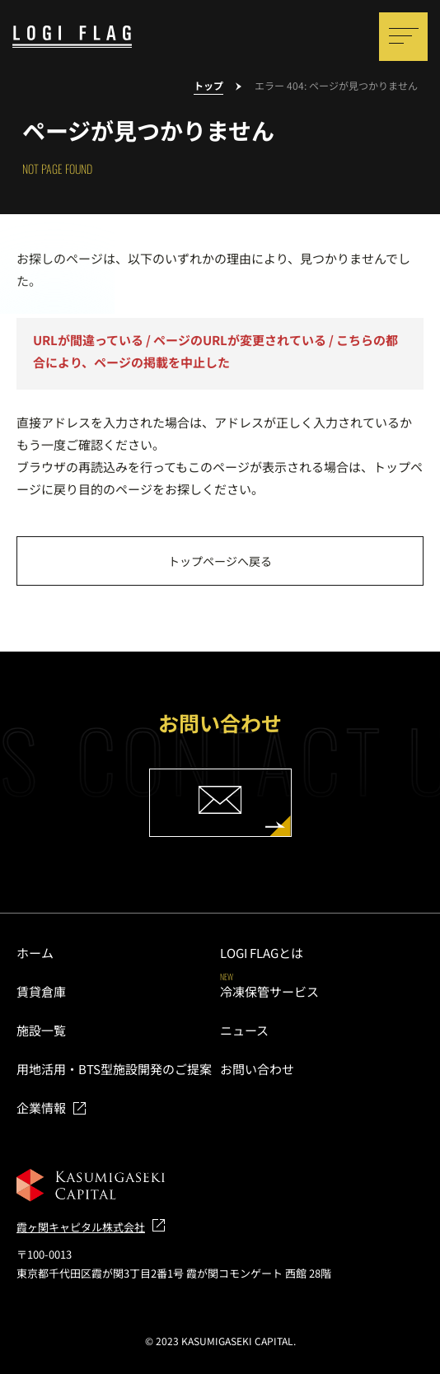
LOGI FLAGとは (261, 952)
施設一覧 (41, 1030)
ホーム (35, 952)
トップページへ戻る (220, 561)
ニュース (244, 1030)
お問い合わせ (257, 1068)
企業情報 (41, 1107)
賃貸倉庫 (41, 991)
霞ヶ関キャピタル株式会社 (80, 1227)
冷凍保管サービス (269, 991)
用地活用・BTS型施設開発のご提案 (114, 1068)
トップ (208, 86)
